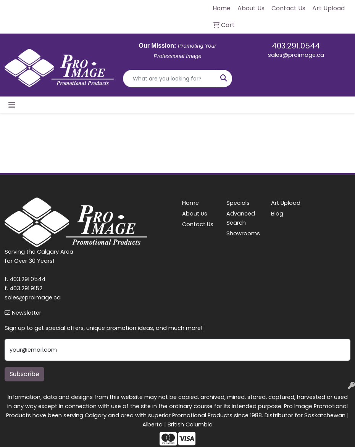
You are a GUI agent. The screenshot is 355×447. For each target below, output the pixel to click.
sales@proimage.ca (296, 55)
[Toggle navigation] (12, 105)
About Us (194, 213)
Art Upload (285, 203)
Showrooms (243, 233)
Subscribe (24, 374)
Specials (238, 203)
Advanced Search (240, 218)
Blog (277, 213)
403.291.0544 (296, 45)
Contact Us (197, 224)
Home (190, 203)
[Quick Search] (169, 78)
